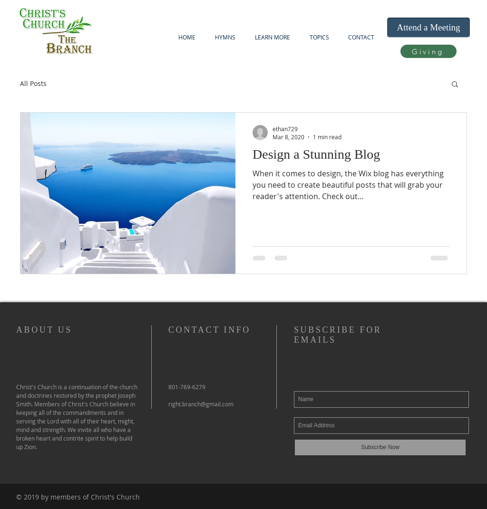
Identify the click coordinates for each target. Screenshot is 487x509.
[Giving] (428, 51)
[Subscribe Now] (380, 447)
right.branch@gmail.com (201, 404)
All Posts (33, 83)
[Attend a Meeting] (428, 28)
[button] (272, 37)
